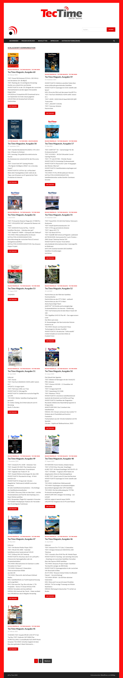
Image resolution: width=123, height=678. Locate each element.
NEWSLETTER (42, 41)
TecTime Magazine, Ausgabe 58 (22, 143)
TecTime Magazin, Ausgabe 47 (21, 539)
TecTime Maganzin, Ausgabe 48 (59, 458)
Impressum (55, 41)
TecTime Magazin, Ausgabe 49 (21, 458)
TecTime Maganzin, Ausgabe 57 (59, 143)
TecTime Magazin (25, 69)
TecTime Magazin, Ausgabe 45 (21, 629)
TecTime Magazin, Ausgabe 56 (21, 215)
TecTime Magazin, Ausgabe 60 (21, 72)
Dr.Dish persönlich (13, 69)
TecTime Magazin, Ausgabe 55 (59, 215)
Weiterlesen (13, 106)
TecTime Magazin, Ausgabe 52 (59, 288)
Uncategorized (33, 141)
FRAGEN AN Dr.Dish (28, 41)
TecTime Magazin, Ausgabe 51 (21, 371)
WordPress (104, 675)
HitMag (113, 675)
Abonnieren (13, 41)
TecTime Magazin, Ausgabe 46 (59, 539)
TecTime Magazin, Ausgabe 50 (59, 371)
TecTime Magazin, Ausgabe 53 (21, 288)
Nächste (47, 661)
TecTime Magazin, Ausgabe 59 (59, 77)
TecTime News (36, 69)
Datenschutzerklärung (71, 41)
